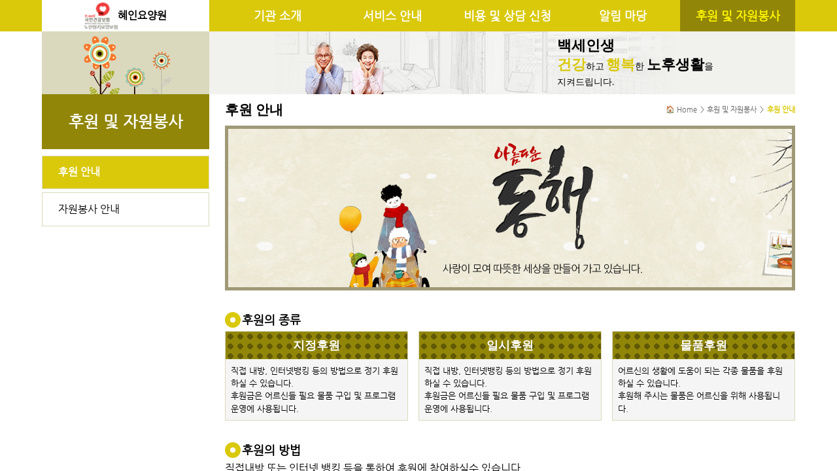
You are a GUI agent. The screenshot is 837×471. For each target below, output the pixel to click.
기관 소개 (277, 15)
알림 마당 (623, 15)
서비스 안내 (392, 15)
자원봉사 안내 (89, 209)
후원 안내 (79, 172)
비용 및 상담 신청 (507, 15)
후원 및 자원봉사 (738, 15)
